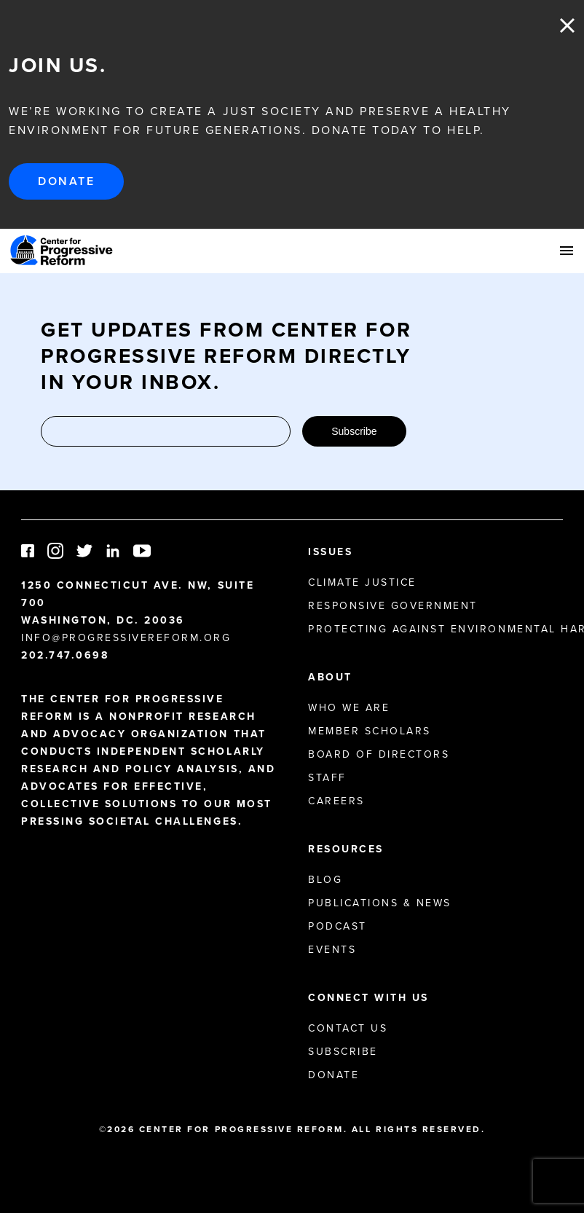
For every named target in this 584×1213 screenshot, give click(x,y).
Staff (327, 777)
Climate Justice (362, 582)
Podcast (337, 926)
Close (567, 25)
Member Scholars (369, 731)
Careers (336, 801)
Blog (325, 879)
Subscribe (353, 431)
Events (332, 949)
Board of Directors (378, 754)
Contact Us (347, 1028)
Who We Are (349, 707)
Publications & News (379, 903)
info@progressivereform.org (126, 637)
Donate (66, 181)
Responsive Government (393, 605)
